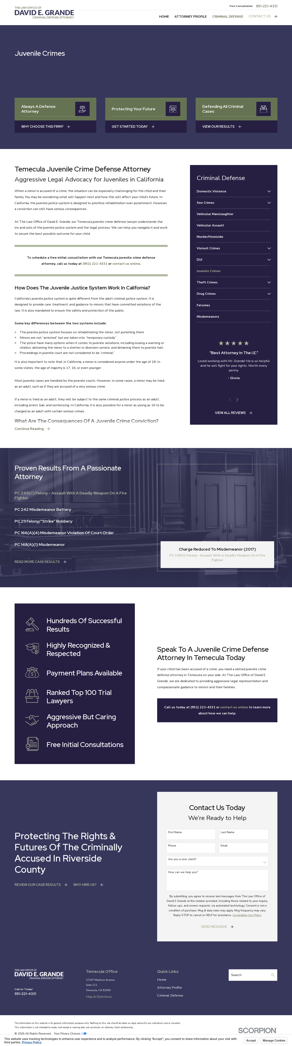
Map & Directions (99, 996)
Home (161, 979)
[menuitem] (231, 191)
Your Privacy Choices (70, 1033)
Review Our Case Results (36, 884)
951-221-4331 (266, 6)
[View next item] (237, 400)
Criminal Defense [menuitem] (227, 16)
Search (236, 975)
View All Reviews (230, 412)
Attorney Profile (169, 987)
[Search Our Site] (273, 975)
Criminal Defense (170, 995)
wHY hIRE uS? (83, 884)
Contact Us (260, 16)
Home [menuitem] (164, 16)
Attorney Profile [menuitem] (190, 16)
